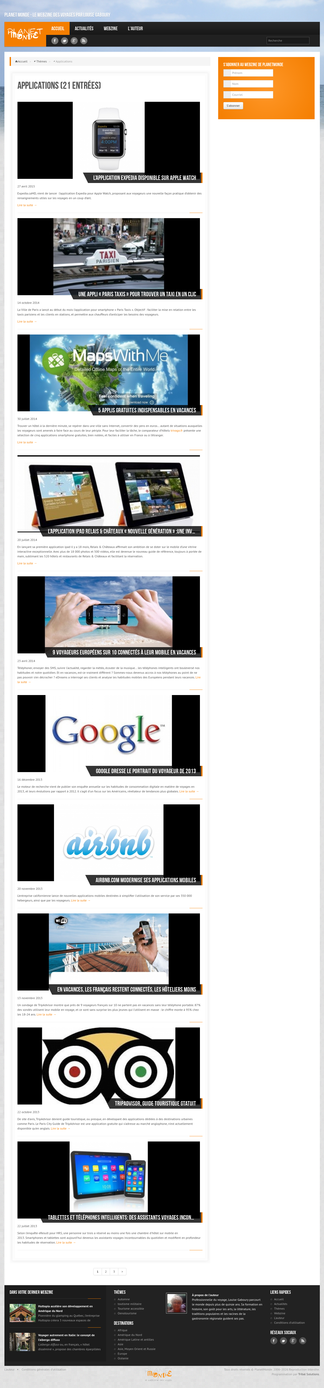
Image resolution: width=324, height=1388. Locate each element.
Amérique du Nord (130, 1335)
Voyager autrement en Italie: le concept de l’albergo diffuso (66, 1337)
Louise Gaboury (25, 34)
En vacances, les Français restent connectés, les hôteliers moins (126, 989)
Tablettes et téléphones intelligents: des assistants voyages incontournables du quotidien (122, 1217)
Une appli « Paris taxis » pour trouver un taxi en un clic (137, 294)
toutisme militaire (130, 1304)
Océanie (123, 1358)
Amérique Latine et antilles (136, 1339)
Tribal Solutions (308, 1374)
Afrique (122, 1330)
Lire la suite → (27, 205)
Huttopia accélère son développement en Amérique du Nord (65, 1308)
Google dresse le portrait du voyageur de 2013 (146, 771)
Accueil (57, 28)
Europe (122, 1353)
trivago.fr (177, 430)
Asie (120, 1344)
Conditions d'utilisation (289, 1322)
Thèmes (41, 61)
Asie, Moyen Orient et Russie (137, 1349)
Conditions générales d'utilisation (44, 1369)
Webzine (111, 28)
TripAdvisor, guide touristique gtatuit (155, 1103)
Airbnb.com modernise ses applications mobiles (146, 880)
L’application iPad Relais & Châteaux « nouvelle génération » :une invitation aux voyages (122, 531)
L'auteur (135, 28)
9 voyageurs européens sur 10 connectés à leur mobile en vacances (124, 652)
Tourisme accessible (131, 1308)
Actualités (84, 28)
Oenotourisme (127, 1313)
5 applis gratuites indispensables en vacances (147, 410)
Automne (124, 1299)
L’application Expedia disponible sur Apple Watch (144, 177)
